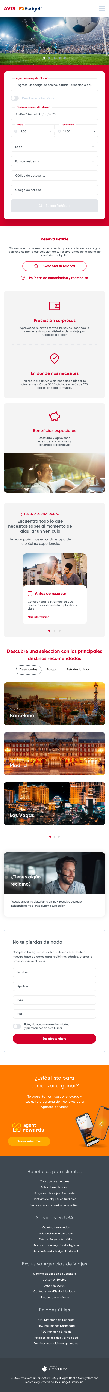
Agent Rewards (54, 1285)
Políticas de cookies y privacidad (56, 1337)
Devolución (67, 124)
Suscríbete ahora (54, 1039)
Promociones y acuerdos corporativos (55, 1205)
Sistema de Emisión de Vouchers (54, 1273)
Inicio (20, 124)
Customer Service (54, 1279)
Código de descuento (30, 175)
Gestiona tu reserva (59, 266)
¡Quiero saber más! (29, 1141)
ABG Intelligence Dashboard (56, 1325)
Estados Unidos (78, 669)
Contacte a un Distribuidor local (54, 1291)
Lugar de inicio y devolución (31, 78)
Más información (38, 617)
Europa (52, 669)
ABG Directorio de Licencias (56, 1319)
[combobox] (56, 147)
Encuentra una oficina (54, 1297)
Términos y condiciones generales (56, 1343)
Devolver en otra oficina (38, 98)
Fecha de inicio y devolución (33, 106)
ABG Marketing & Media (56, 1331)
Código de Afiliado (28, 190)
